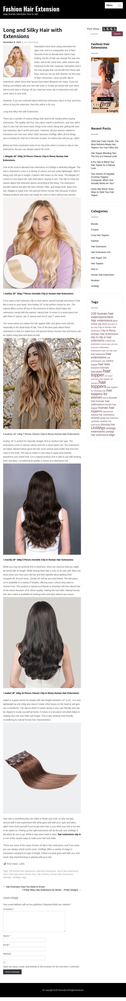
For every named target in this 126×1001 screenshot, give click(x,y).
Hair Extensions (98, 246)
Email (6, 948)
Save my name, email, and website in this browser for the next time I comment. (41, 970)
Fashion (95, 241)
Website (7, 957)
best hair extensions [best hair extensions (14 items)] (102, 318)
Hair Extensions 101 (101, 252)
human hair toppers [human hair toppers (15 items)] (102, 409)
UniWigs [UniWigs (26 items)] (98, 428)
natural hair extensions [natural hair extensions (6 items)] (102, 414)
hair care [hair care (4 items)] (113, 351)
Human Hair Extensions (102, 275)
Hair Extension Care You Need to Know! (24, 887)
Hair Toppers (97, 263)
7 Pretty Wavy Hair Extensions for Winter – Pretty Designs (51, 890)
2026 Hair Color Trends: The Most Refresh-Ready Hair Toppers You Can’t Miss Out (105, 144)
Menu (109, 5)
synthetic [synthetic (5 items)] (95, 421)
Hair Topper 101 (99, 258)
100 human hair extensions (22, 871)
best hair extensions (46, 871)
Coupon (95, 229)
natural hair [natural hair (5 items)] (107, 411)
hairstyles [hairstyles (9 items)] (97, 371)
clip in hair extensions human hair (19, 874)
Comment (8, 909)
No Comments (31, 42)
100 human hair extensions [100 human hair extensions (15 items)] (102, 315)
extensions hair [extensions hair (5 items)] (98, 350)
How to (94, 269)
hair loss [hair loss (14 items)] (104, 364)
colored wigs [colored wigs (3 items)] (105, 344)
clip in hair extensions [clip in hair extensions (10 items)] (101, 339)
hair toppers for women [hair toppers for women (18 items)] (101, 393)
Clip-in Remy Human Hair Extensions (55, 874)
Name (6, 939)
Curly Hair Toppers (100, 235)
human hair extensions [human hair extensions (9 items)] (100, 403)
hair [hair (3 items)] (107, 351)
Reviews (95, 280)
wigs (24, 877)
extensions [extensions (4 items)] (104, 347)
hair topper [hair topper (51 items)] (101, 372)
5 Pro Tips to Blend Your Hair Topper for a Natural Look (103, 165)
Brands (94, 224)
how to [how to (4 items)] (105, 398)
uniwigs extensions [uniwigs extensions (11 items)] (103, 430)
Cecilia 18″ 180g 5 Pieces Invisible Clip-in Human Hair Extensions (39, 559)
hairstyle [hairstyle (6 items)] (104, 367)
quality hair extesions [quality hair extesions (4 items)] (109, 418)
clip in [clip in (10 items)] (94, 337)
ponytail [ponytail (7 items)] (95, 417)
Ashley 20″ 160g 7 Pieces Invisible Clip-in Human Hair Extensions (39, 293)
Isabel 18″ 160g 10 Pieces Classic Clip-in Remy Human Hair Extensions (42, 693)
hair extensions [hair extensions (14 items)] (101, 355)
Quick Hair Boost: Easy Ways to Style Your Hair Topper (102, 192)
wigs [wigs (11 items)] (112, 434)
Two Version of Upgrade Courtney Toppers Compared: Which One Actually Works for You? (102, 179)
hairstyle (7, 877)
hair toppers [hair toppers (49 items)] (98, 384)
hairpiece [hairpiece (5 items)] (95, 368)
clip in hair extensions (67, 871)
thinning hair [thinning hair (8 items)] (108, 424)
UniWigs (17, 877)
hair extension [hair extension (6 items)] (98, 354)
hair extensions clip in (69, 834)
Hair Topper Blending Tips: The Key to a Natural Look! (104, 155)
